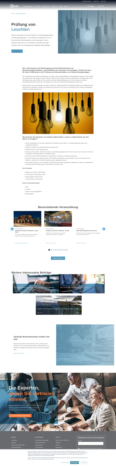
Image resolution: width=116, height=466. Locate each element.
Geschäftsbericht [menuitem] (60, 428)
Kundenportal (87, 1)
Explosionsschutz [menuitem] (39, 442)
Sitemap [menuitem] (58, 440)
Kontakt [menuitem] (57, 442)
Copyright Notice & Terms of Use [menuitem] (64, 435)
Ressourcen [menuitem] (46, 6)
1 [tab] (49, 250)
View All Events (58, 258)
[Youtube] (92, 6)
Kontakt (103, 1)
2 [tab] (51, 250)
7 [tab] (62, 250)
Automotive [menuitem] (14, 418)
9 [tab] (67, 250)
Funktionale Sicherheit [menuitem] (40, 438)
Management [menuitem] (59, 426)
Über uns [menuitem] (54, 6)
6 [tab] (60, 250)
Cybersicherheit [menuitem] (39, 426)
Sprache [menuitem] (96, 1)
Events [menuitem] (66, 6)
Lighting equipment (21, 13)
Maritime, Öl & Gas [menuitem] (16, 442)
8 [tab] (64, 250)
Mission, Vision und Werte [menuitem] (62, 418)
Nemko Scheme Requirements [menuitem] (63, 430)
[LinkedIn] (88, 6)
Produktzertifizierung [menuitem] (40, 421)
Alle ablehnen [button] (83, 462)
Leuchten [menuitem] (13, 440)
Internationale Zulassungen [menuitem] (42, 418)
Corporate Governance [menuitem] (61, 438)
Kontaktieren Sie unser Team (20, 395)
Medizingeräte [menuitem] (14, 445)
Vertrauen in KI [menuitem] (39, 428)
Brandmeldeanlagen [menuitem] (16, 426)
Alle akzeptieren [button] (74, 462)
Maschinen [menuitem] (14, 433)
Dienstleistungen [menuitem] (28, 6)
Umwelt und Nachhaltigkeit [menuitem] (41, 440)
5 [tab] (58, 250)
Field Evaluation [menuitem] (39, 433)
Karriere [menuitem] (58, 423)
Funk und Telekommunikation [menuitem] (18, 447)
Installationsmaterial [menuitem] (16, 430)
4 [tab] (56, 250)
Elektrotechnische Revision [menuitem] (18, 423)
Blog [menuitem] (60, 6)
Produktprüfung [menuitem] (39, 423)
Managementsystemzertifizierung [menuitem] (43, 430)
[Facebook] (90, 6)
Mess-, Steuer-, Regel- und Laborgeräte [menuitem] (21, 438)
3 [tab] (53, 250)
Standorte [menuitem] (58, 421)
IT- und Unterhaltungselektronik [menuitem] (19, 435)
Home (13, 13)
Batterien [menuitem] (13, 421)
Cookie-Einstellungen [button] (65, 462)
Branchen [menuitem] (38, 6)
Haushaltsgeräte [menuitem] (15, 428)
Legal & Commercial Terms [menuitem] (62, 433)
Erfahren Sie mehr (19, 332)
